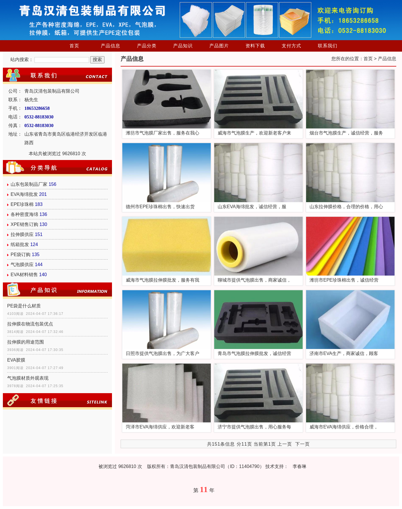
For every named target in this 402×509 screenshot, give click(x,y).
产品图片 (219, 45)
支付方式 (291, 45)
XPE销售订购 (24, 224)
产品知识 (183, 45)
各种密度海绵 (24, 214)
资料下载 (255, 45)
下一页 (302, 444)
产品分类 (146, 45)
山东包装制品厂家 (29, 184)
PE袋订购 (20, 254)
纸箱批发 (20, 244)
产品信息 (110, 45)
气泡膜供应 (22, 264)
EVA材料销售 (24, 274)
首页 (74, 45)
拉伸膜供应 (22, 234)
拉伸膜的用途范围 (25, 342)
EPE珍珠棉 (22, 204)
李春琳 (299, 466)
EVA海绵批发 (24, 194)
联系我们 (327, 45)
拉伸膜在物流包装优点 (30, 323)
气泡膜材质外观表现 (28, 378)
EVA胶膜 (16, 360)
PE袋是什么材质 (24, 305)
